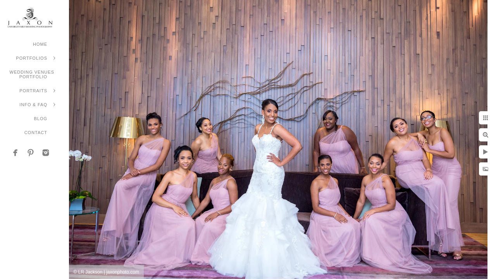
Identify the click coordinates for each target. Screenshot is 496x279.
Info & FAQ (33, 104)
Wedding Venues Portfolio (32, 74)
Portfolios (31, 58)
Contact (35, 132)
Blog (40, 118)
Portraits (33, 90)
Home (40, 44)
